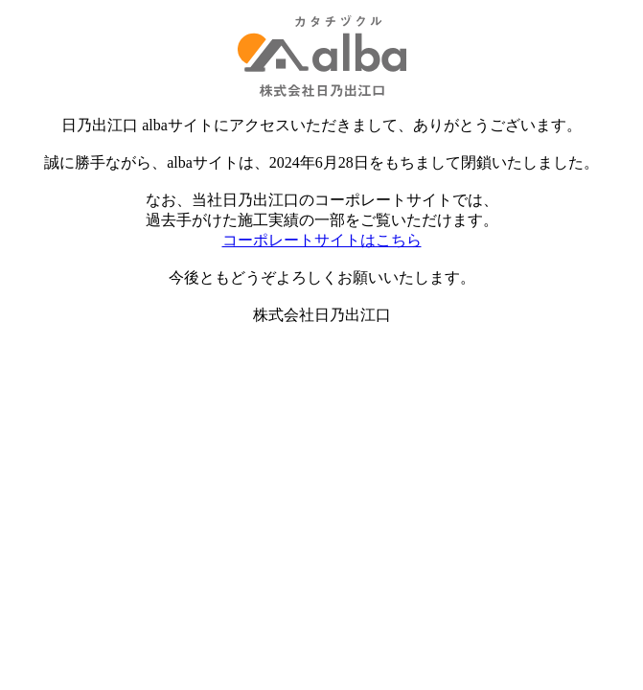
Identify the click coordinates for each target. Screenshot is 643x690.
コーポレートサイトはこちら (322, 240)
